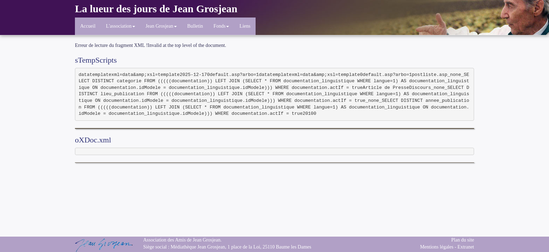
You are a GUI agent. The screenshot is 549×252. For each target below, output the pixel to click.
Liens (244, 26)
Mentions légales (436, 247)
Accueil (88, 26)
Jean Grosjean (161, 26)
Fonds (221, 26)
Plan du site (462, 240)
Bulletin (195, 26)
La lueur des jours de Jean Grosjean (156, 8)
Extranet (466, 247)
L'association (120, 26)
